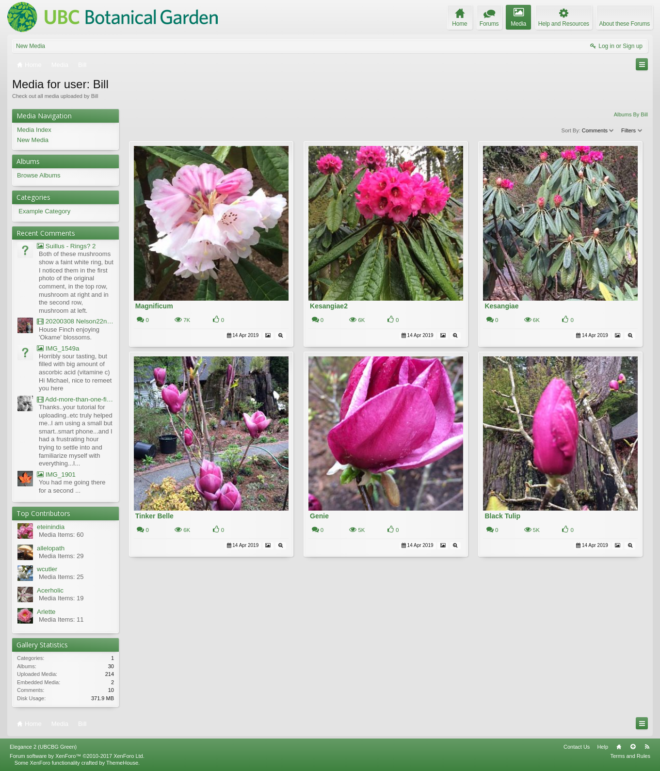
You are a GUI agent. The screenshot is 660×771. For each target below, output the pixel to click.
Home (618, 746)
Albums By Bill (631, 114)
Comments (598, 130)
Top (632, 746)
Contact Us (576, 747)
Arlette (46, 611)
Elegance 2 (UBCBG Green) (43, 747)
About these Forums (624, 23)
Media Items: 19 (61, 598)
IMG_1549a (58, 348)
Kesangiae (501, 306)
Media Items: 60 (61, 534)
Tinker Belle (154, 516)
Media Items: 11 (61, 619)
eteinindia (50, 526)
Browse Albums (39, 175)
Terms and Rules (630, 756)
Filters (632, 130)
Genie (319, 516)
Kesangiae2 (329, 306)
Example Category (44, 211)
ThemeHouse (122, 763)
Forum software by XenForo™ (77, 756)
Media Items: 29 (61, 556)
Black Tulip (502, 516)
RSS (647, 746)
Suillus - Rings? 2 (66, 246)
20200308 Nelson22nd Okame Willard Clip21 (75, 321)
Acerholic (50, 590)
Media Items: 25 (61, 576)
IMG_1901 (56, 474)
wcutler (47, 569)
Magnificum (154, 306)
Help (602, 747)
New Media (30, 46)
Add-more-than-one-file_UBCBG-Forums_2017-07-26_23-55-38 (75, 399)
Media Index (34, 129)
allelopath (50, 548)
